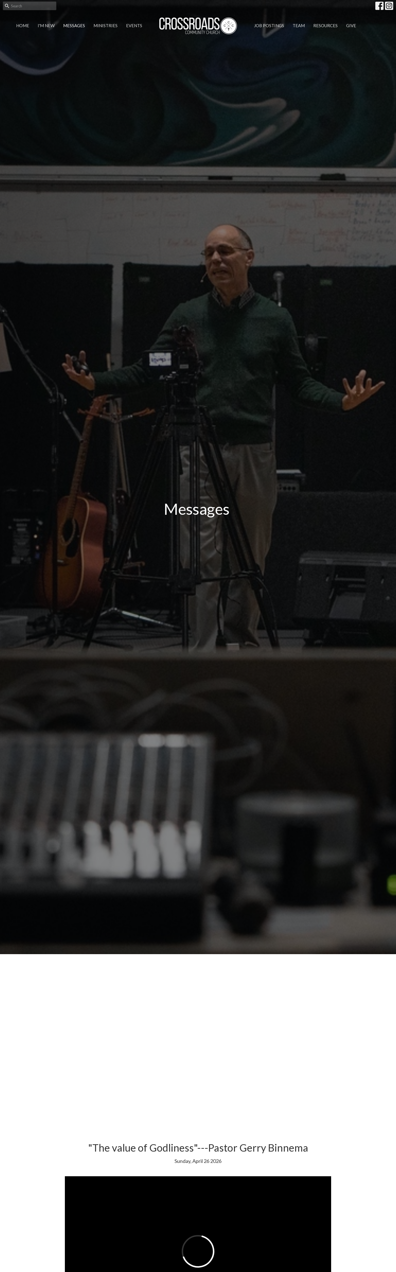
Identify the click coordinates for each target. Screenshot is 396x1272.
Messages (74, 25)
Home (22, 25)
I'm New (46, 25)
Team (299, 25)
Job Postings (269, 25)
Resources (325, 25)
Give (351, 25)
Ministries (105, 25)
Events (134, 25)
